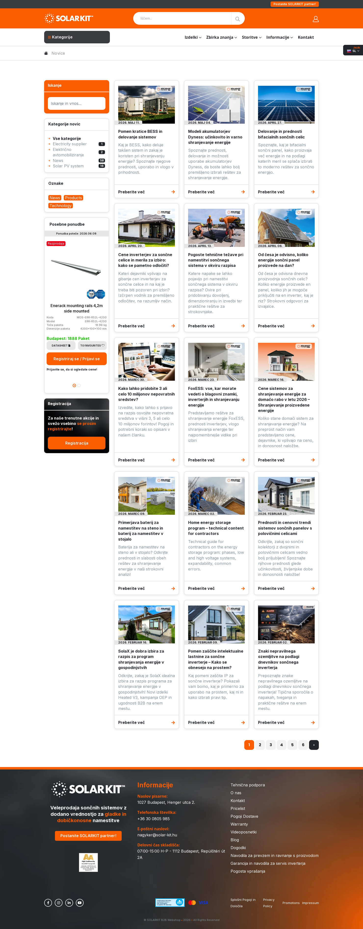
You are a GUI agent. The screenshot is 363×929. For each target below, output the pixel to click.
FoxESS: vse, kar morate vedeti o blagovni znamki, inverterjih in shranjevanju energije (213, 396)
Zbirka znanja (219, 37)
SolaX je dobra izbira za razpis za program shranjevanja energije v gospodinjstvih (141, 659)
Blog (235, 839)
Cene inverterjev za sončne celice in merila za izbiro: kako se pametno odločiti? (145, 260)
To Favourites (92, 345)
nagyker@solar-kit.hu (157, 834)
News (55, 197)
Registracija (76, 443)
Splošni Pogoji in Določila (243, 903)
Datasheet (61, 345)
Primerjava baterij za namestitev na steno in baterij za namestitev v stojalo (140, 530)
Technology (61, 205)
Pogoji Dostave (244, 816)
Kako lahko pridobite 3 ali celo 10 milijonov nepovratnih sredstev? (146, 394)
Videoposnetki (244, 832)
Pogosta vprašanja (248, 871)
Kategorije (60, 37)
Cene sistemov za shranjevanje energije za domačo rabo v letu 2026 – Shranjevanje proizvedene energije (284, 399)
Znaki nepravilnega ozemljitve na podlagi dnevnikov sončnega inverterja (278, 659)
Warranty (239, 824)
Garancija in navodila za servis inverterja (268, 863)
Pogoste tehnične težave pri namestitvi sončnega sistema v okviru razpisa (215, 260)
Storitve (250, 37)
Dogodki (238, 847)
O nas (236, 792)
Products (73, 197)
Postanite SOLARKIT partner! (294, 4)
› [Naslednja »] (313, 745)
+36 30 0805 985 (153, 818)
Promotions (291, 903)
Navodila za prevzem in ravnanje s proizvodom (275, 855)
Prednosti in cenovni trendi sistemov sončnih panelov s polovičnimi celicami (285, 528)
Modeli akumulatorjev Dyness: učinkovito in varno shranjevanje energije (215, 137)
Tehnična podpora (248, 784)
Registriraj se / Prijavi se (76, 358)
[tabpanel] (76, 306)
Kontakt (306, 37)
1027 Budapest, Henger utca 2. (166, 802)
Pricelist (238, 808)
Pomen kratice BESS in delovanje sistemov (140, 134)
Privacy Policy (268, 903)
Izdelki (191, 37)
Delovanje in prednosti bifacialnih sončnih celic (281, 134)
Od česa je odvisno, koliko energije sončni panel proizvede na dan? (283, 260)
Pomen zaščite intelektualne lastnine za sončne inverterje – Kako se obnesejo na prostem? (215, 659)
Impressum (310, 903)
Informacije (277, 37)
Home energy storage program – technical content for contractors (216, 528)
